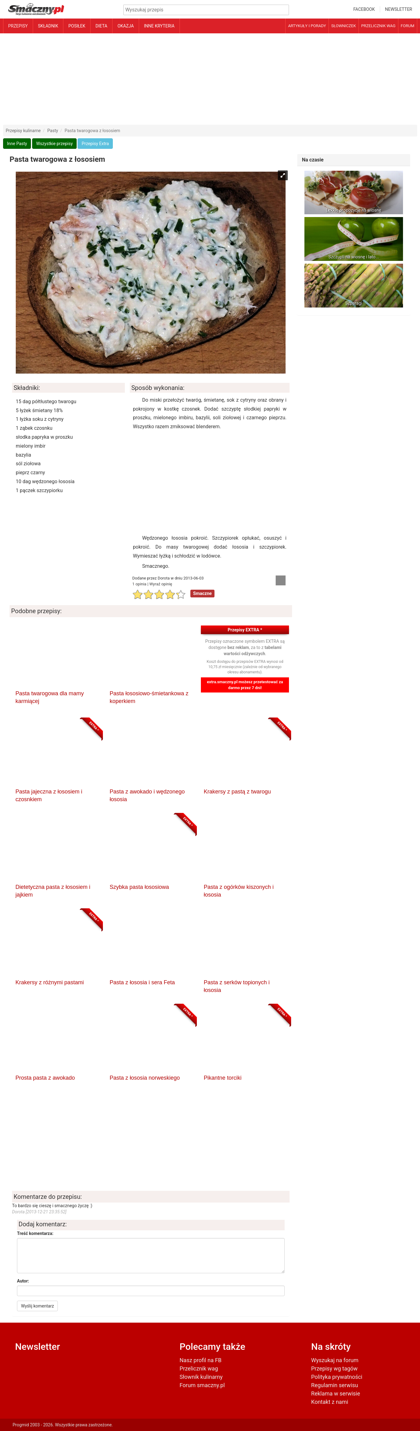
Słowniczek (343, 25)
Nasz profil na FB (201, 1360)
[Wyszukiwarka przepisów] (206, 10)
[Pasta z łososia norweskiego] (151, 1040)
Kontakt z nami (329, 1402)
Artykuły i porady (307, 25)
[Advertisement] (210, 79)
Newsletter (398, 9)
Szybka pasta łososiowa (139, 887)
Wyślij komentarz (37, 1305)
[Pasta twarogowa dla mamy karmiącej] (57, 656)
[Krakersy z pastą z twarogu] (245, 754)
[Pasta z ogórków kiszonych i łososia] (245, 849)
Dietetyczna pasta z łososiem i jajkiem (52, 891)
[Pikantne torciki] (245, 1040)
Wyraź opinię (160, 584)
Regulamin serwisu (334, 1385)
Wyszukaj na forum (334, 1360)
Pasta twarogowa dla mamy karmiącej (49, 697)
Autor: (23, 1280)
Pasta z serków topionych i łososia (236, 986)
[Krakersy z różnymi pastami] (57, 945)
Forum (407, 25)
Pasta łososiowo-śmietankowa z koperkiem (149, 697)
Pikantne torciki (222, 1078)
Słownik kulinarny (201, 1377)
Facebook (364, 9)
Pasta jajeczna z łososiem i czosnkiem (48, 796)
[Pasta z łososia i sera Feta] (151, 945)
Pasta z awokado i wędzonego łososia (147, 796)
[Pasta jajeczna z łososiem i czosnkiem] (57, 754)
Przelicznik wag (378, 25)
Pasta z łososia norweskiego (145, 1078)
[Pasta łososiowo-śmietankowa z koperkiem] (151, 656)
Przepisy (18, 25)
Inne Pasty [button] (17, 143)
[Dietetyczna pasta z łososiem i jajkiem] (57, 849)
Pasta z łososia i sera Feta (142, 982)
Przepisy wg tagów (334, 1368)
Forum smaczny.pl (202, 1385)
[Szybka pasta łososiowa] (151, 849)
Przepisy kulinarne (23, 130)
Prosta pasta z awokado (45, 1078)
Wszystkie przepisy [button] (54, 143)
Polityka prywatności (336, 1377)
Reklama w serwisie (335, 1393)
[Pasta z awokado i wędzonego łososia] (151, 754)
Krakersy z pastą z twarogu (237, 792)
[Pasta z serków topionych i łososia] (245, 945)
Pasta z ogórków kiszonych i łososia (239, 891)
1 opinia (139, 584)
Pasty (52, 130)
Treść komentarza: (35, 1233)
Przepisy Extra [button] (95, 143)
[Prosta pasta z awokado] (57, 1040)
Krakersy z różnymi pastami (49, 982)
